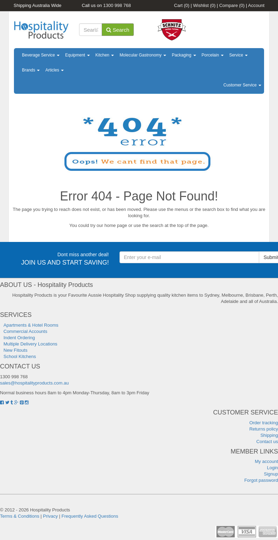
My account (266, 461)
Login (272, 467)
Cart (182, 5)
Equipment (77, 55)
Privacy (50, 516)
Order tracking (263, 422)
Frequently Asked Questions (90, 516)
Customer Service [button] (242, 85)
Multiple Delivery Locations (30, 344)
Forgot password (261, 480)
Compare (232, 5)
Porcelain (213, 55)
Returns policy (263, 429)
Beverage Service (41, 55)
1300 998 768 (117, 5)
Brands (31, 70)
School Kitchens (19, 356)
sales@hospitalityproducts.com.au (34, 383)
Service (238, 55)
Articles (54, 70)
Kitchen (104, 55)
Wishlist (204, 5)
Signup (271, 474)
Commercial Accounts (25, 331)
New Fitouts (15, 350)
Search (117, 30)
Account (256, 5)
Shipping (269, 435)
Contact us (267, 441)
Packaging (184, 55)
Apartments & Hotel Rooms (31, 325)
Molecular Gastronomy (142, 55)
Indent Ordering (19, 337)
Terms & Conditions (19, 516)
